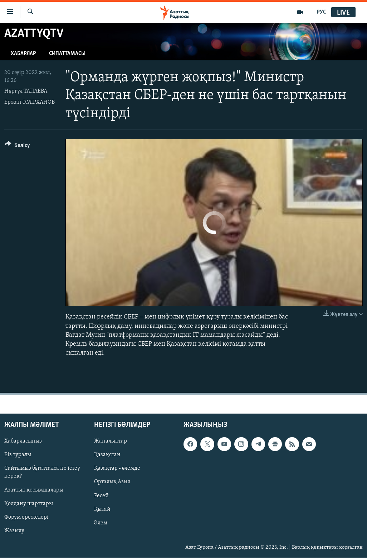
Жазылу (14, 531)
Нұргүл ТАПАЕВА (25, 91)
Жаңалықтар (110, 441)
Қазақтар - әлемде (117, 468)
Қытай (102, 509)
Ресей (101, 496)
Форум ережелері (26, 517)
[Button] (17, 146)
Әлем (100, 523)
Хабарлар (23, 53)
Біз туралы (17, 455)
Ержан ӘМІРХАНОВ (29, 102)
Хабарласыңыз (23, 441)
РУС (321, 12)
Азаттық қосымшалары (33, 490)
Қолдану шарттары (28, 504)
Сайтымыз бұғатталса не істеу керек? (42, 472)
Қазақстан (107, 455)
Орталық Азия (112, 482)
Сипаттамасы (67, 53)
